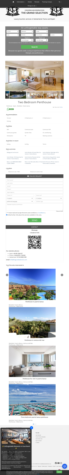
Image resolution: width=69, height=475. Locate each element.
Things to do (32, 5)
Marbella (19, 106)
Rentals (37, 2)
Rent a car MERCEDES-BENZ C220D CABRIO (14, 162)
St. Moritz (37, 442)
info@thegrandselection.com (18, 260)
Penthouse (9, 106)
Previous (7, 95)
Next (62, 95)
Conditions (41, 213)
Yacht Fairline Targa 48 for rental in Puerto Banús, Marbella (51, 157)
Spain (14, 106)
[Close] (31, 427)
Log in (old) (58, 466)
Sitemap (39, 466)
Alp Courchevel (39, 440)
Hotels (30, 2)
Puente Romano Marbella (40, 436)
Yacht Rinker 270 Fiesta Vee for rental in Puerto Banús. (15, 157)
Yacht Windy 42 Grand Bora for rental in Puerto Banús (33, 153)
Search (34, 47)
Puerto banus (26, 106)
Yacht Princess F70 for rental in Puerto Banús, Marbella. (51, 162)
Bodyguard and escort (12, 152)
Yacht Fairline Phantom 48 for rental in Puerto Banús (32, 157)
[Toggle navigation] (60, 2)
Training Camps (47, 2)
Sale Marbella (38, 435)
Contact (54, 466)
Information (21, 2)
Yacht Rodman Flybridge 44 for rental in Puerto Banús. (51, 153)
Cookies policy (44, 466)
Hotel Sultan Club (39, 438)
